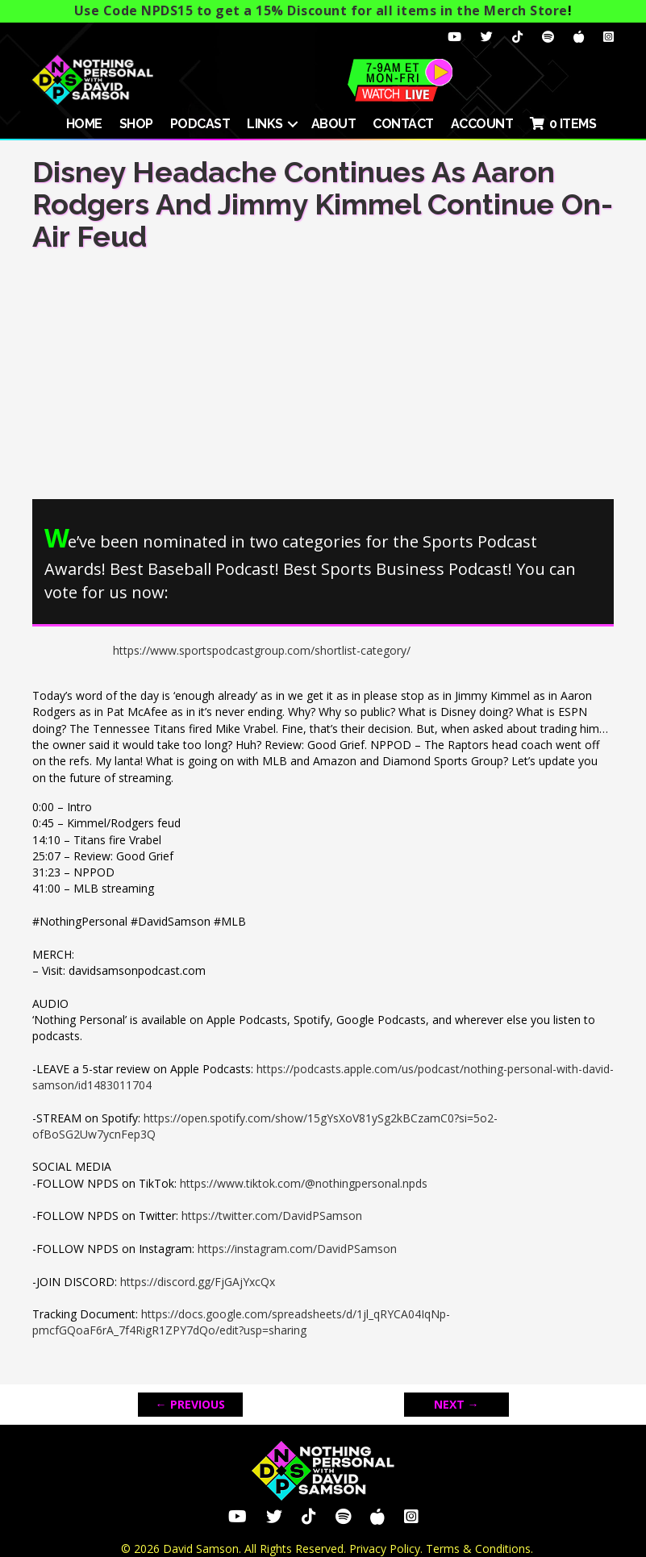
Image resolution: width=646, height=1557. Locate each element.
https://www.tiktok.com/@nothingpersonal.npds (303, 1183)
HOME (84, 123)
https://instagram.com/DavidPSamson (297, 1248)
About (333, 123)
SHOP (136, 123)
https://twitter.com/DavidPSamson (271, 1215)
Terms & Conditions (478, 1548)
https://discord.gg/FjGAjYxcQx (197, 1281)
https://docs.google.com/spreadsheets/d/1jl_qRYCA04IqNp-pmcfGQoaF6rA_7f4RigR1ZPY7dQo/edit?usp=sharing (241, 1322)
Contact (403, 123)
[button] (292, 124)
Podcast (200, 123)
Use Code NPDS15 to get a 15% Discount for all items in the (321, 10)
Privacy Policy (384, 1548)
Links (265, 123)
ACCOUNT (482, 123)
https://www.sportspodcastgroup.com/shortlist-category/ (262, 650)
